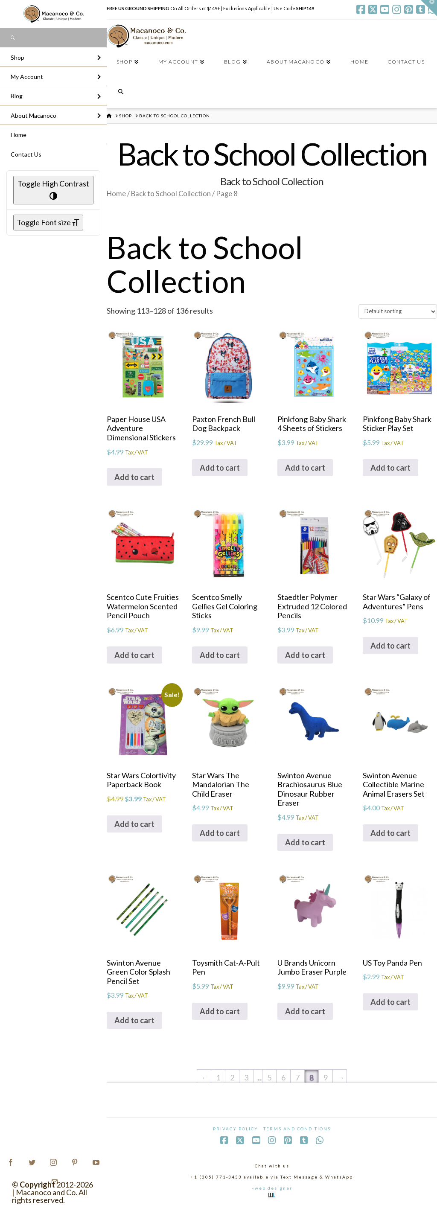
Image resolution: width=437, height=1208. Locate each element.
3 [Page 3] (246, 1077)
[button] (429, 8)
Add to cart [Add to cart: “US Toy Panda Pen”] (390, 1002)
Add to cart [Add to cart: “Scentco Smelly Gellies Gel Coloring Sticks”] (220, 655)
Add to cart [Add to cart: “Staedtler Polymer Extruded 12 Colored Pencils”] (305, 655)
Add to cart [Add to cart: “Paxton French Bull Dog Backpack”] (220, 467)
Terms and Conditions (297, 1128)
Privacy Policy (235, 1128)
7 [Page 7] (297, 1077)
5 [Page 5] (269, 1077)
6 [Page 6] (283, 1077)
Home (116, 193)
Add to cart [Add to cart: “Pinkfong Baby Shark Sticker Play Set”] (390, 467)
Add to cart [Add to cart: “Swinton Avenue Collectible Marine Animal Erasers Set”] (390, 833)
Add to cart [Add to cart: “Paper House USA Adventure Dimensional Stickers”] (134, 477)
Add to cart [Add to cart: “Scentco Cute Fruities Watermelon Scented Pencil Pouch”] (134, 655)
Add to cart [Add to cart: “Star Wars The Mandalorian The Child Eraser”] (220, 833)
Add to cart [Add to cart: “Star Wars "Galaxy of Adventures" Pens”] (390, 645)
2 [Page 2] (232, 1077)
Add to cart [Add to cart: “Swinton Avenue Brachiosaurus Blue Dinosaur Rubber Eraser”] (305, 842)
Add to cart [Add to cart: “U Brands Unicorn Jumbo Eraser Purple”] (305, 1011)
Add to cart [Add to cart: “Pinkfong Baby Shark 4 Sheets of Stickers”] (305, 467)
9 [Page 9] (325, 1077)
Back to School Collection (171, 193)
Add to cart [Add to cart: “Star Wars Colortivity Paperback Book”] (134, 824)
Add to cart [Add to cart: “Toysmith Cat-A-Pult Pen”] (220, 1011)
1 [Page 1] (218, 1077)
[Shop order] (397, 311)
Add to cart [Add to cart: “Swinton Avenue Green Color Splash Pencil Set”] (134, 1020)
